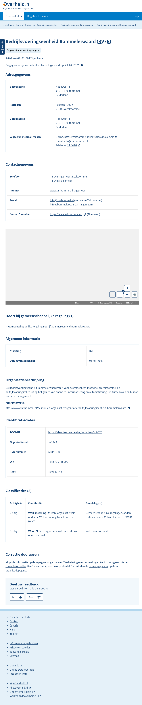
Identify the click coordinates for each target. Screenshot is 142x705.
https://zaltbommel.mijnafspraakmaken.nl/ (89, 137)
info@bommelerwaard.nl (65, 204)
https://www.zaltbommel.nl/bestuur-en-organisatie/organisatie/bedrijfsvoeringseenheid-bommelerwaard (66, 408)
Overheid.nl (12, 17)
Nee (31, 597)
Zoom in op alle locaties (120, 294)
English (14, 625)
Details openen (2, 47)
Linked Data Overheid (22, 669)
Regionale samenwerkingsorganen (77, 25)
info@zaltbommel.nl (76, 141)
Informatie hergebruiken (24, 643)
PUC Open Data (18, 673)
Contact (14, 621)
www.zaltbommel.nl (61, 190)
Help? (82, 65)
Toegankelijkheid (19, 651)
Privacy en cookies (20, 647)
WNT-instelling (37, 513)
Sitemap (14, 656)
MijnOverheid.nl (19, 683)
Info (91, 302)
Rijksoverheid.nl (19, 687)
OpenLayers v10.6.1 (107, 303)
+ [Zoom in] (127, 288)
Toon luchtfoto (113, 294)
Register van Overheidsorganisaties (41, 25)
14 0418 (72, 145)
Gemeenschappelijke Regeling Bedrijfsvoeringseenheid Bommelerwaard (49, 326)
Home (18, 25)
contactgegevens (98, 566)
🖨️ (134, 294)
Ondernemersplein (20, 691)
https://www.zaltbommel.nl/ (66, 214)
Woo (31, 531)
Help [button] (136, 16)
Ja (13, 597)
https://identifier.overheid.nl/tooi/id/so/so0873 (75, 432)
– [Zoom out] (127, 294)
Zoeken (14, 633)
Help (12, 629)
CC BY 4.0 (130, 303)
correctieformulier (16, 566)
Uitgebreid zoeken (37, 16)
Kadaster (120, 303)
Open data (16, 665)
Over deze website (20, 617)
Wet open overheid (97, 531)
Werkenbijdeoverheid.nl (23, 696)
